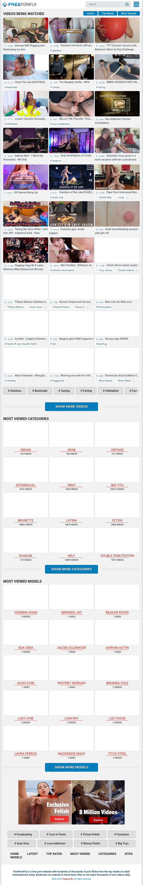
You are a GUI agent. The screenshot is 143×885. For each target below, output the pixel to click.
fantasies (122, 834)
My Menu (136, 4)
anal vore (22, 843)
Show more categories (71, 569)
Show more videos (71, 406)
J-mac (120, 197)
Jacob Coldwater (71, 634)
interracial (25, 472)
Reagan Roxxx (117, 599)
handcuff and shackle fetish (21, 343)
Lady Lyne (25, 705)
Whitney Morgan (71, 670)
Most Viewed (128, 13)
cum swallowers (61, 124)
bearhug (102, 343)
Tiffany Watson (15, 307)
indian (25, 437)
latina (71, 507)
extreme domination (63, 270)
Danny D (80, 307)
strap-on (56, 160)
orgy (71, 472)
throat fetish (91, 834)
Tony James (105, 270)
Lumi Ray (71, 705)
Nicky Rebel (124, 380)
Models (16, 857)
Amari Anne (35, 307)
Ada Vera (25, 634)
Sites (129, 854)
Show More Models (71, 767)
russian (25, 543)
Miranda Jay (71, 599)
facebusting (24, 834)
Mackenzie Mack (71, 740)
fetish (117, 507)
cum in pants (57, 834)
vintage (117, 437)
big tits (117, 472)
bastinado (11, 87)
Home (19, 2)
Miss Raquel (105, 380)
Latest (90, 13)
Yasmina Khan (25, 599)
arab (71, 437)
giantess (57, 50)
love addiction (55, 843)
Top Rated (108, 13)
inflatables (12, 124)
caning (55, 87)
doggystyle (58, 380)
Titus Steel (117, 740)
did (54, 343)
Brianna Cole (117, 670)
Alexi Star (25, 670)
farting (101, 87)
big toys (123, 843)
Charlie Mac (105, 197)
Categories (107, 854)
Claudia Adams (126, 270)
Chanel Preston (61, 307)
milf (71, 543)
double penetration (117, 543)
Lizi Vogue (117, 705)
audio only (57, 197)
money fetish (91, 843)
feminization (104, 307)
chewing (11, 380)
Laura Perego (25, 740)
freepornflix (67, 879)
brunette (25, 507)
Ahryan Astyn (117, 634)
